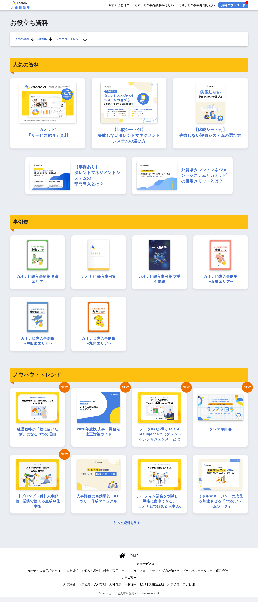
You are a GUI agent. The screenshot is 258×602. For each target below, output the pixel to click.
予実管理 (189, 589)
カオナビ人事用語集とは (43, 575)
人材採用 (131, 589)
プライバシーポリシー (197, 575)
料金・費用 (110, 575)
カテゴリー (129, 582)
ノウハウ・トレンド (68, 38)
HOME (129, 560)
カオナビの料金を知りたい (197, 5)
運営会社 (222, 575)
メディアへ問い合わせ (164, 575)
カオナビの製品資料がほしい (154, 5)
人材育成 (115, 589)
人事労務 (173, 589)
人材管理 (100, 589)
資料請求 (73, 575)
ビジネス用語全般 (152, 589)
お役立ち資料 (91, 575)
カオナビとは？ (118, 5)
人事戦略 (85, 589)
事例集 (42, 38)
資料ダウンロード (233, 5)
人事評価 (69, 589)
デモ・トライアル (134, 575)
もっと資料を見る (126, 527)
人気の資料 (22, 38)
